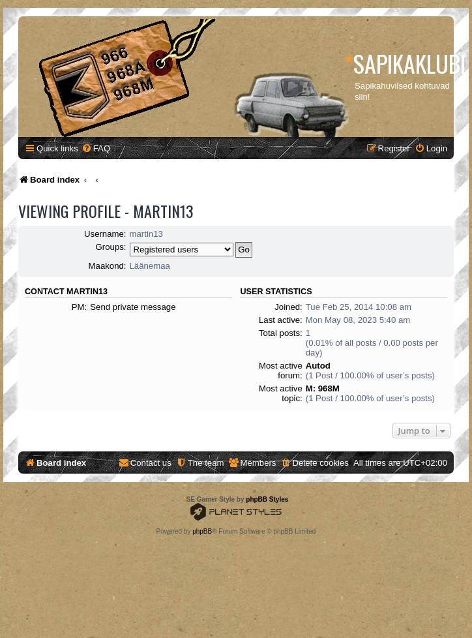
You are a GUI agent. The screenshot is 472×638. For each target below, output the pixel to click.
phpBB (202, 531)
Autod (318, 366)
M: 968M (323, 388)
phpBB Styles (267, 499)
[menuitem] (95, 148)
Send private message (132, 307)
